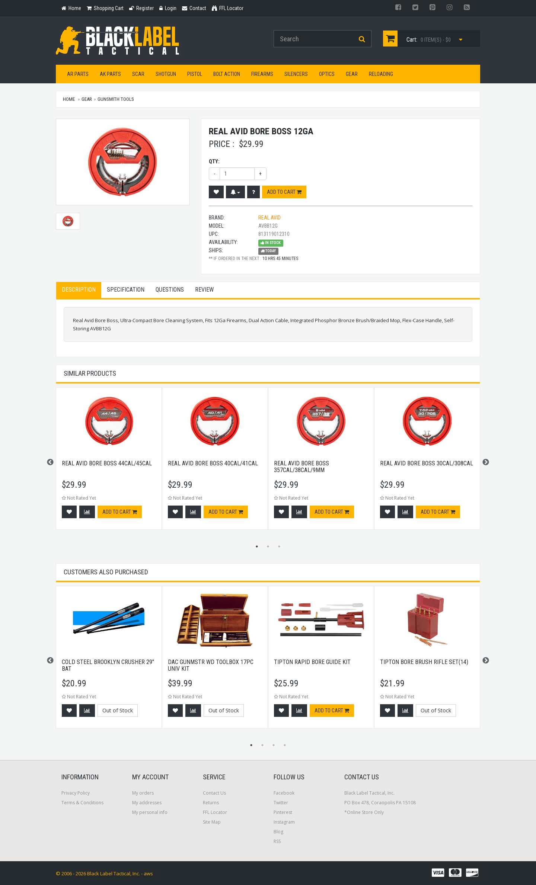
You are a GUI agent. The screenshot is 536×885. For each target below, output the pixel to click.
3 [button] (279, 546)
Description (79, 289)
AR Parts (78, 74)
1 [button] (257, 546)
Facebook (284, 793)
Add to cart (284, 192)
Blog (278, 831)
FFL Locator (215, 812)
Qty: (214, 161)
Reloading (381, 74)
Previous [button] (50, 462)
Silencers (296, 74)
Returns (211, 802)
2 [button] (268, 546)
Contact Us (214, 793)
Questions (170, 289)
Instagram (284, 822)
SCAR (138, 74)
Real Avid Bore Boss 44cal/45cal (107, 463)
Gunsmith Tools (116, 99)
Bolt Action (226, 74)
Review (204, 289)
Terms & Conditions (82, 802)
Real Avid (269, 218)
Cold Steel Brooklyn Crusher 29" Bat (108, 665)
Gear (352, 74)
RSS (277, 841)
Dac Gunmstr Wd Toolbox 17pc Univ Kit (210, 665)
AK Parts (110, 74)
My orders (143, 793)
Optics (327, 74)
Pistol (194, 74)
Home (69, 99)
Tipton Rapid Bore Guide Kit (312, 662)
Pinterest (283, 812)
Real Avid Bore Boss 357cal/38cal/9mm (301, 467)
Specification (125, 289)
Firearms (262, 74)
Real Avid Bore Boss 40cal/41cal (213, 463)
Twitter (281, 802)
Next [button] (485, 462)
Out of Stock (117, 710)
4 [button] (284, 745)
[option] (109, 462)
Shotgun (166, 74)
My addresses (147, 802)
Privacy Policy (75, 793)
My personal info (150, 812)
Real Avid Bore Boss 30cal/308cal (426, 463)
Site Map (212, 822)
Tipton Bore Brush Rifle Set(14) (424, 662)
